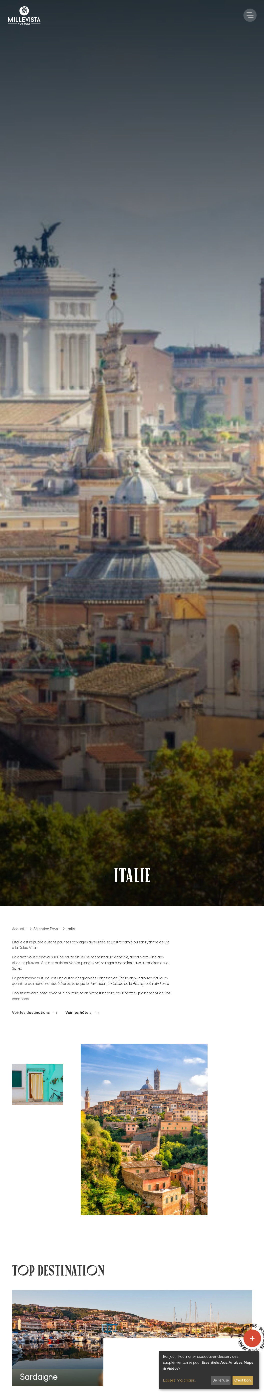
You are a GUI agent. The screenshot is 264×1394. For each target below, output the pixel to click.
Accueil (18, 929)
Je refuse (221, 1381)
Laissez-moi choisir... (179, 1381)
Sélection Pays (45, 929)
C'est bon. (243, 1381)
